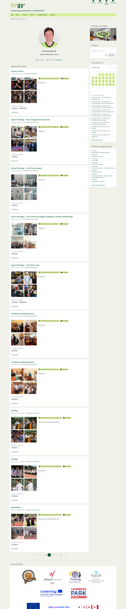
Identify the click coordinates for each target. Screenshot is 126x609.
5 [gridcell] (113, 74)
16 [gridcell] (103, 81)
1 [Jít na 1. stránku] (37, 555)
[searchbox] (105, 50)
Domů (13, 19)
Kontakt (52, 15)
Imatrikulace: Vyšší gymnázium (22, 313)
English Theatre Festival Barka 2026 (100, 152)
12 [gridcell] (113, 78)
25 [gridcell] (110, 84)
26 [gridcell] (113, 84)
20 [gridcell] (92, 84)
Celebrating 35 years (96, 172)
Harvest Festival (17, 71)
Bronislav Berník (33, 73)
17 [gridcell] (106, 81)
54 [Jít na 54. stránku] (61, 555)
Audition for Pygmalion (97, 164)
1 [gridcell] (99, 74)
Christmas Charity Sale (97, 156)
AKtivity (32, 15)
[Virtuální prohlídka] (103, 34)
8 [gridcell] (99, 78)
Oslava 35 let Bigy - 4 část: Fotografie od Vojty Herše (30, 120)
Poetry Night (94, 160)
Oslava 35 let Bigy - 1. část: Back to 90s (25, 265)
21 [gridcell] (96, 84)
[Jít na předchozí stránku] (33, 555)
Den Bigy (14, 410)
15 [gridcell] (99, 81)
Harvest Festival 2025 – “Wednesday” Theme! (103, 168)
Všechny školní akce (97, 140)
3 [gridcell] (106, 74)
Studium (24, 15)
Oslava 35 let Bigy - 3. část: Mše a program (26, 168)
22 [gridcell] (99, 84)
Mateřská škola (42, 15)
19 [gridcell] (113, 81)
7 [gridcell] (96, 78)
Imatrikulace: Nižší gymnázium (22, 362)
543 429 (58, 60)
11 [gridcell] (110, 78)
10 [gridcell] (106, 78)
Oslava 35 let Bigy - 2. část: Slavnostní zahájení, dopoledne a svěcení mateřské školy (42, 217)
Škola (18, 15)
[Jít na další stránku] (65, 555)
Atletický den (16, 507)
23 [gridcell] (103, 84)
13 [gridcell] (92, 81)
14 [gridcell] (96, 81)
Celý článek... (15, 112)
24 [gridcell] (106, 84)
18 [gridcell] (110, 81)
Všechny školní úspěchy (98, 185)
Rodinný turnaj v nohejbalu (98, 181)
